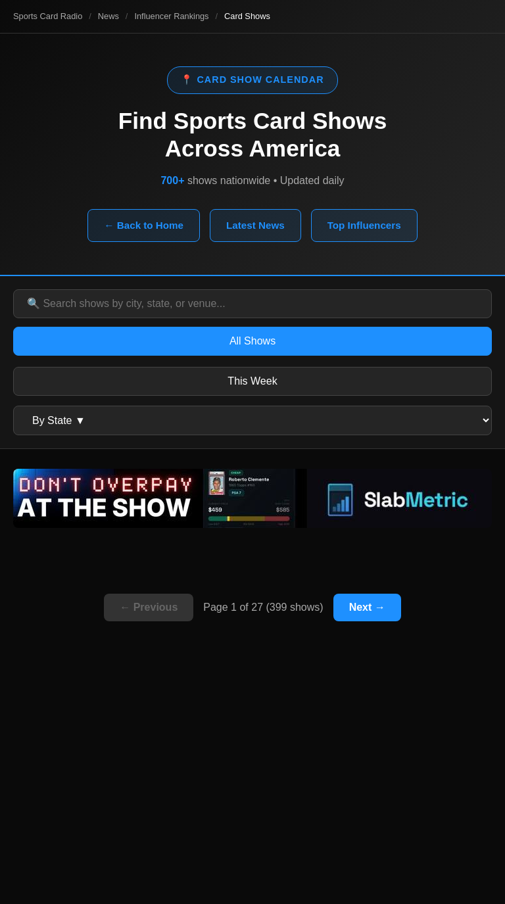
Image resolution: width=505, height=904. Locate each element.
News (108, 16)
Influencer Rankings (171, 16)
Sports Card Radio (47, 16)
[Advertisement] (252, 786)
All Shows (252, 340)
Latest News (255, 225)
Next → (367, 607)
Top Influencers (364, 225)
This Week (252, 381)
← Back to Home (143, 225)
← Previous (149, 607)
